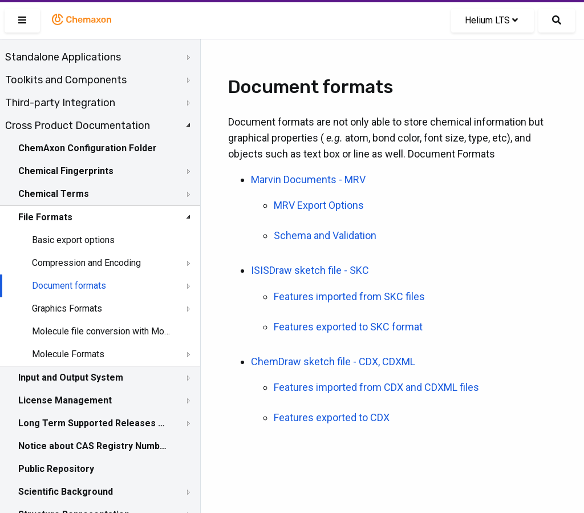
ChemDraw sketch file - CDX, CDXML (333, 361)
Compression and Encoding (86, 262)
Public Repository (56, 468)
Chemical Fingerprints (65, 170)
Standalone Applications (63, 57)
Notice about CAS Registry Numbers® (93, 446)
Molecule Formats (68, 354)
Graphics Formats (67, 308)
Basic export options (73, 240)
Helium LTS (491, 20)
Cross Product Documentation (77, 125)
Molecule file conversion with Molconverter (101, 331)
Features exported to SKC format (348, 327)
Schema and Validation (325, 235)
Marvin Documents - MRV (308, 179)
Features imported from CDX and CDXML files (376, 387)
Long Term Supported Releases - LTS (93, 423)
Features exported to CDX (332, 417)
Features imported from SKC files (349, 296)
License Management (65, 400)
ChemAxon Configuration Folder (87, 148)
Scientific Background (65, 491)
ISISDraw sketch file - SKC (310, 270)
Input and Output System (70, 377)
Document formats (69, 285)
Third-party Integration (60, 102)
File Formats (45, 217)
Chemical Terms (53, 193)
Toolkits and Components (66, 80)
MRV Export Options (319, 205)
